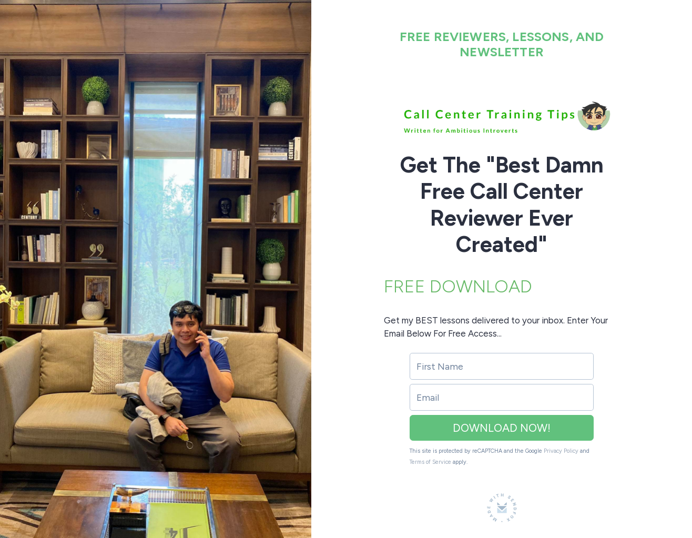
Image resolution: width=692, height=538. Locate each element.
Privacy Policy (561, 451)
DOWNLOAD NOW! (502, 427)
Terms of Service (430, 462)
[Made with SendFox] (502, 507)
